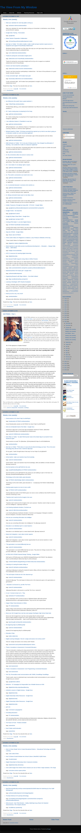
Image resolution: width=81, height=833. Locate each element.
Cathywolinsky (65, 270)
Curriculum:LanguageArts (15, 709)
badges (11, 250)
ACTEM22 (69, 269)
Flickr (64, 153)
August (67, 344)
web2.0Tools (15, 753)
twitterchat (15, 636)
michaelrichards (66, 252)
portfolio (11, 290)
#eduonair (64, 261)
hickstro (71, 285)
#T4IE (77, 254)
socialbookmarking (16, 279)
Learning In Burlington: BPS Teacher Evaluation (18, 282)
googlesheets (12, 681)
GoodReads (65, 149)
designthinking (21, 561)
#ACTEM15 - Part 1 (9, 314)
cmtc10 (64, 249)
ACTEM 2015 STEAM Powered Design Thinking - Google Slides (22, 554)
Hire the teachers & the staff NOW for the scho (18, 467)
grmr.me (8, 707)
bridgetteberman (70, 279)
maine (30, 41)
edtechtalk (69, 242)
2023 (65, 305)
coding (76, 240)
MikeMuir (64, 248)
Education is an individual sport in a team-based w (19, 526)
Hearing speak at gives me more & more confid (18, 487)
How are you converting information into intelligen (19, 517)
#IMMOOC (65, 236)
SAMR (68, 272)
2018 (65, 315)
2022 (65, 307)
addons (18, 681)
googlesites (12, 35)
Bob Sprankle (45, 320)
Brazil (77, 269)
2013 (65, 363)
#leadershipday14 (74, 263)
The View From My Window (18, 7)
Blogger (49, 829)
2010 (65, 369)
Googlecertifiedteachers (68, 233)
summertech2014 (75, 291)
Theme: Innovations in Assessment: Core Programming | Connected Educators (26, 668)
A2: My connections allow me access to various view (19, 154)
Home (4, 12)
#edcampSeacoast (66, 258)
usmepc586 (75, 233)
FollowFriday (12, 104)
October (68, 327)
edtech (23, 480)
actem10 (71, 273)
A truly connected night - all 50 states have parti (18, 75)
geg (77, 282)
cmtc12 (69, 281)
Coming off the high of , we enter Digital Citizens (18, 222)
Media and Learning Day (68, 105)
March (67, 354)
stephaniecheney (66, 291)
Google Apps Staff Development (70, 107)
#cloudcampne (65, 257)
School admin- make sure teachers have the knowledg (20, 457)
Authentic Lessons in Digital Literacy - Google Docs (19, 690)
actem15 (9, 407)
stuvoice (21, 68)
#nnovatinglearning (66, 266)
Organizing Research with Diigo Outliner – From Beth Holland (22, 276)
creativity (64, 242)
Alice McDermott (70, 397)
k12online (73, 251)
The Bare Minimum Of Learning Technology (17, 795)
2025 (65, 300)
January (68, 358)
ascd (16, 644)
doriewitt (64, 282)
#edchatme (76, 258)
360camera (76, 267)
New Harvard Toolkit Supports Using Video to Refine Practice (22, 259)
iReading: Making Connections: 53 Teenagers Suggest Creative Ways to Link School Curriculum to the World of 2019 (70, 169)
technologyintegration (27, 793)
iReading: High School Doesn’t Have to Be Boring (70, 162)
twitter (10, 636)
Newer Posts (7, 819)
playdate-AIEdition (71, 288)
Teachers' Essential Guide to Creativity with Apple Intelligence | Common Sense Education (70, 190)
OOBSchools (17, 434)
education (75, 212)
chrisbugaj (76, 279)
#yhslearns (65, 267)
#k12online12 (65, 263)
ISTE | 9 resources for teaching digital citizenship (18, 253)
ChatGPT (70, 270)
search (18, 213)
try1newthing (12, 798)
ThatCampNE (65, 273)
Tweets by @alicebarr (68, 129)
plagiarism (11, 243)
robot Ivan (29, 337)
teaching (13, 41)
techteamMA (19, 622)
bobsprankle (14, 407)
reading (72, 221)
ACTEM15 (11, 224)
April (67, 352)
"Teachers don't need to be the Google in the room (19, 497)
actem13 (64, 275)
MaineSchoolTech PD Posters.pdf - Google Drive (18, 270)
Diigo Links (40, 12)
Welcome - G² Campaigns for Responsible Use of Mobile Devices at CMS (25, 684)
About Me (11, 12)
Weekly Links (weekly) (10, 19)
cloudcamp (65, 281)
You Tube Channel (67, 155)
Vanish (68, 384)
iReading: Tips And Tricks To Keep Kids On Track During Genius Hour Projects (69, 180)
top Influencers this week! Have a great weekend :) (19, 101)
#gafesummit (75, 230)
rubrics (33, 644)
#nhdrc (76, 264)
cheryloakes (21, 407)
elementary (20, 765)
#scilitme (71, 266)
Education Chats (10, 633)
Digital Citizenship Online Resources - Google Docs (19, 695)
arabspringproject (75, 276)
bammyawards (65, 278)
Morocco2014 (75, 239)
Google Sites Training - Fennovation (15, 32)
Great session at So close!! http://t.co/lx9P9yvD (18, 418)
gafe (14, 622)
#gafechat (69, 243)
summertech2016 (33, 208)
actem (69, 230)
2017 (65, 317)
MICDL (76, 270)
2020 (65, 311)
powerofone (12, 725)
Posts (66, 135)
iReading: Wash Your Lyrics (69, 164)
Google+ (76, 236)
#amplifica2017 (75, 255)
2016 (65, 319)
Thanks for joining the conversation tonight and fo (19, 55)
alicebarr (65, 214)
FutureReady (21, 58)
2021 (65, 309)
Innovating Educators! (11, 712)
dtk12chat (16, 510)
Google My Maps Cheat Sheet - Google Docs (18, 216)
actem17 (76, 275)
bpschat (11, 622)
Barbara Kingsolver (71, 409)
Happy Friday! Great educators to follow (16, 603)
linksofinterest (10, 90)
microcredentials (17, 250)
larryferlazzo (75, 242)
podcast (76, 288)
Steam (10, 234)
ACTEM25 (73, 269)
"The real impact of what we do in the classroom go (19, 574)
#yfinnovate (76, 266)
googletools (12, 208)
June (67, 348)
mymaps (18, 219)
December (68, 323)
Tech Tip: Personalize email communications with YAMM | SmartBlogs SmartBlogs (27, 674)
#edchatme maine (66, 260)
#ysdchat (70, 267)
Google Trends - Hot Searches (14, 210)
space (20, 770)
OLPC (68, 248)
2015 (65, 321)
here (31, 86)
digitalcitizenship (23, 243)
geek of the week (74, 249)
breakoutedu (12, 421)
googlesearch (12, 213)
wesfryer (72, 228)
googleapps (65, 223)
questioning (19, 807)
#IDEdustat (73, 254)
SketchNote (72, 272)
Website (19, 12)
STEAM (11, 561)
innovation (65, 231)
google (76, 220)
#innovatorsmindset (66, 245)
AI (66, 246)
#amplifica (65, 255)
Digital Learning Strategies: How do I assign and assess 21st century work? (25, 638)
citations (16, 243)
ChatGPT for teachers (68, 197)
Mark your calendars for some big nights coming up (19, 22)
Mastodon (64, 272)
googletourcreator (66, 285)
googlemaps (12, 219)
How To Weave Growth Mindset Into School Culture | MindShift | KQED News (26, 756)
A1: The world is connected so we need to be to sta (19, 175)
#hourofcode (75, 243)
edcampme (75, 227)
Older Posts (55, 819)
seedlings (26, 407)
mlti (10, 41)
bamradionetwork (75, 278)
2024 (65, 302)
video (10, 267)
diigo (10, 279)
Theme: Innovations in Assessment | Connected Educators (21, 647)
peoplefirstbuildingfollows (15, 470)
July (67, 346)
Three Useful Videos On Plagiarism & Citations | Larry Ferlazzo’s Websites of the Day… (28, 237)
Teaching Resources (67, 97)
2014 (65, 361)
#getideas (70, 261)
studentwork (65, 224)
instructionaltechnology (68, 226)
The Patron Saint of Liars (72, 402)
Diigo (11, 86)
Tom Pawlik (70, 385)
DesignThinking (71, 236)
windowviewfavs (22, 25)
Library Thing (66, 151)
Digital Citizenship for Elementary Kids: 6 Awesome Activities (21, 762)
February (68, 356)
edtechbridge (17, 480)
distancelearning (75, 281)
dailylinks (66, 212)
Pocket (68, 221)
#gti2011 (76, 261)
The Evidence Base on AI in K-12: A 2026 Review (70, 203)
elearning (74, 282)
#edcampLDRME (75, 257)
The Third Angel (70, 390)
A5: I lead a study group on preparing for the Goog (19, 111)
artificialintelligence (71, 240)
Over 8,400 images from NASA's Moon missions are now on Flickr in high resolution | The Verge (31, 767)
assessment (12, 644)
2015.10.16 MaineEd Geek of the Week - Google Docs (20, 426)
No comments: (23, 88)
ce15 (10, 53)
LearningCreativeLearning (68, 237)
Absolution (69, 396)
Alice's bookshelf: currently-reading (71, 381)
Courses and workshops (68, 95)
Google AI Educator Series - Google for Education (69, 200)
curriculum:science (14, 770)
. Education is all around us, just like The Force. (18, 584)
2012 (65, 365)
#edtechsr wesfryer (74, 260)
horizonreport (65, 251)
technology (65, 217)
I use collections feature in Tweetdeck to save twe (19, 121)
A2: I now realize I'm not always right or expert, (18, 164)
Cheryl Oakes (29, 319)
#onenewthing (75, 245)
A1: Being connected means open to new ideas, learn (20, 195)
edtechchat (14, 53)
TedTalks (76, 272)
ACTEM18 (65, 269)
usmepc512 (41, 208)
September (68, 342)
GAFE (21, 219)
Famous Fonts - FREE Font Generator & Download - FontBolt (69, 194)
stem (13, 234)
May (67, 350)
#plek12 (64, 246)
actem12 (76, 273)
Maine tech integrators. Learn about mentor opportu (19, 534)
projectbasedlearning (23, 687)
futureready (12, 78)
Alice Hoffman (70, 391)
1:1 (69, 231)
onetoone (76, 252)
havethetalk (17, 224)
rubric (10, 753)
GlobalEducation (66, 228)
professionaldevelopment (22, 41)
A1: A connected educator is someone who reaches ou (20, 185)
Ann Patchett (70, 403)
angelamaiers (65, 276)
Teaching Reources (29, 12)
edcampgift (69, 282)
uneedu (17, 68)
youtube (30, 267)
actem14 (68, 275)
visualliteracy (12, 807)
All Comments (67, 137)
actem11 (71, 248)
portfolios (15, 290)
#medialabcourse (66, 264)
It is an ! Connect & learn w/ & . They (15, 593)
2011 (65, 367)
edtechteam (68, 249)
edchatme (11, 25)
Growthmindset (13, 759)
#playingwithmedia (67, 234)
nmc (66, 288)
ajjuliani (64, 240)
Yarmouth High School (68, 100)
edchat (16, 25)
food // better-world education (13, 728)
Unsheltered (69, 408)
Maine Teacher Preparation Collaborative (16, 38)
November (68, 325)
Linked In (65, 144)
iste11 (69, 251)
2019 (65, 313)
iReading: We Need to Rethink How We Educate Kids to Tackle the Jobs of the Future (70, 175)
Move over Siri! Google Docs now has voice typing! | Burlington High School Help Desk (28, 613)
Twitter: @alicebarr (67, 146)
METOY (73, 270)
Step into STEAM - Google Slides (14, 232)
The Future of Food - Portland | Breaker (16, 722)
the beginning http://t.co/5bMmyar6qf (15, 624)
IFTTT (64, 221)
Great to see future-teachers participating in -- (18, 65)
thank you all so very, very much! (14, 293)
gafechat (11, 114)
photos (24, 770)
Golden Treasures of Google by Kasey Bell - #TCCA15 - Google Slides (24, 205)
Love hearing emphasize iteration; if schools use (18, 507)
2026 (65, 298)
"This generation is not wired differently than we (18, 544)
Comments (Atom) (13, 822)
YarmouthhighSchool (67, 220)
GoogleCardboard (70, 246)
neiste (64, 288)
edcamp (76, 223)
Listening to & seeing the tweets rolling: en (17, 564)
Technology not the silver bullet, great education (18, 477)
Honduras (76, 246)
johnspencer (75, 285)
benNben (64, 279)
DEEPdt (15, 561)
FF (15, 595)
